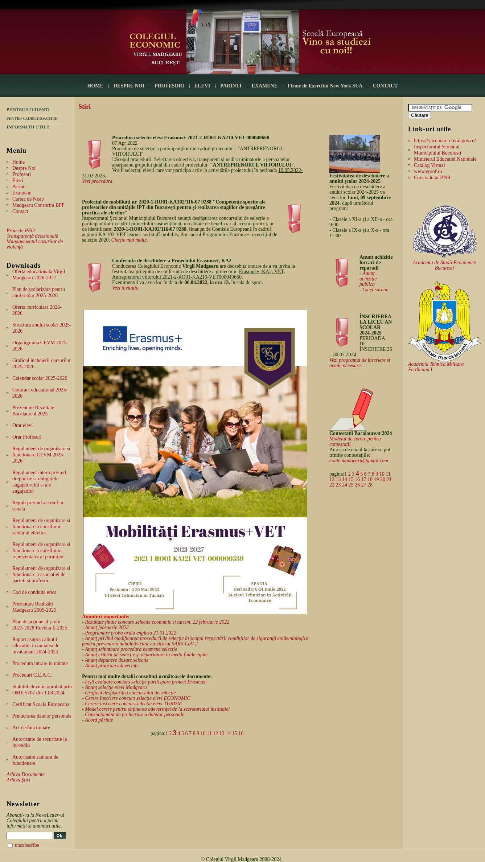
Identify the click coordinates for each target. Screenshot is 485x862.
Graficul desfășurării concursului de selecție (130, 692)
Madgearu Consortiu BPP (38, 205)
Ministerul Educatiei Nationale (445, 159)
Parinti (19, 186)
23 (338, 485)
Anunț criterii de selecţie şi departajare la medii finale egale (146, 654)
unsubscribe (27, 845)
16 (240, 733)
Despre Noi (24, 168)
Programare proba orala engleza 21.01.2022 (130, 633)
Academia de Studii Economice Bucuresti (444, 265)
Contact (20, 211)
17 (363, 479)
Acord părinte (99, 720)
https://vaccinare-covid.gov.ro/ (445, 140)
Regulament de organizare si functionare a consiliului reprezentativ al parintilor (41, 550)
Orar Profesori (26, 437)
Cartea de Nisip (28, 199)
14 (228, 733)
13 (222, 733)
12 (215, 733)
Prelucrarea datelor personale (41, 716)
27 (363, 485)
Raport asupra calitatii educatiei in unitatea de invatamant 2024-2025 (35, 645)
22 (331, 485)
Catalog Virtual (429, 165)
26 (357, 485)
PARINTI (230, 86)
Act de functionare (31, 727)
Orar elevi (22, 425)
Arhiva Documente (26, 774)
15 (234, 733)
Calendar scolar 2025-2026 (39, 378)
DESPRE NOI (129, 86)
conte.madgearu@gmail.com (358, 460)
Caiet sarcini (375, 289)
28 (370, 485)
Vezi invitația (125, 288)
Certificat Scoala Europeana (40, 704)
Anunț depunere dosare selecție (116, 660)
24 (344, 485)
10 (203, 733)
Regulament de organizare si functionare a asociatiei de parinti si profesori (41, 574)
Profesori (21, 174)
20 (382, 479)
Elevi (17, 180)
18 (370, 479)
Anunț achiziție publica (368, 279)
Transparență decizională (32, 236)
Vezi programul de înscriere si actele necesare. (359, 362)
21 (389, 479)
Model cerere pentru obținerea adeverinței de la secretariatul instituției (157, 709)
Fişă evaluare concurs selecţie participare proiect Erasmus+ (147, 682)
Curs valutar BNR (432, 177)
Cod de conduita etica (34, 592)
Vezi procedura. (98, 181)
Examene (21, 193)
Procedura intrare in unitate (40, 663)
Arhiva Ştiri (18, 780)
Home (18, 162)
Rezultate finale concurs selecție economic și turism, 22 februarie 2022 (157, 622)
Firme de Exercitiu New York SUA (325, 86)
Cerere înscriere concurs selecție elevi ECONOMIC (137, 698)
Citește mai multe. (129, 240)
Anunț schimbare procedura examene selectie (131, 649)
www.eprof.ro (428, 171)
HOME (95, 86)
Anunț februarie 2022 (107, 627)
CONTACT (385, 86)
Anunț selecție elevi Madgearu (116, 687)
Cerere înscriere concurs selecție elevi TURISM (133, 703)
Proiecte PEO (21, 230)
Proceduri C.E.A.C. (32, 675)
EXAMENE (264, 86)
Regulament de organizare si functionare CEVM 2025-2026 (41, 455)
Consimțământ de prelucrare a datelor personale (134, 714)
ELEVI (202, 86)
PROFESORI (169, 86)
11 (209, 733)
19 (376, 479)
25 (351, 485)
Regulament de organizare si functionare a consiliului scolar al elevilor (41, 526)
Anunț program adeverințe (112, 665)
